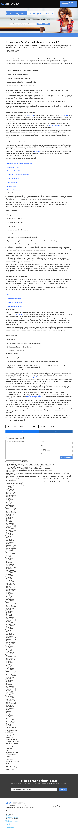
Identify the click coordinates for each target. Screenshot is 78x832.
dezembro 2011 (10, 709)
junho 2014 (9, 680)
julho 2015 (8, 661)
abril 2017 (8, 632)
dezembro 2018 (10, 602)
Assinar (62, 790)
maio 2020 (8, 577)
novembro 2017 (10, 621)
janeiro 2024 (9, 524)
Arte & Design (10, 734)
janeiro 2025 (9, 507)
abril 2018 (8, 614)
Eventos (7, 824)
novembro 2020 (10, 568)
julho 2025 (8, 498)
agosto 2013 (9, 693)
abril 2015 (8, 665)
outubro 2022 (10, 546)
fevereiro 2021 (10, 564)
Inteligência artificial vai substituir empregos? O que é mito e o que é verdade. (31, 464)
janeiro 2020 (9, 583)
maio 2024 (8, 518)
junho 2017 (9, 629)
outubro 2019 (10, 587)
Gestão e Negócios (11, 747)
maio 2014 (8, 681)
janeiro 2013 (9, 699)
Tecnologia (9, 760)
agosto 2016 (9, 643)
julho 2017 (8, 627)
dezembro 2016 (10, 637)
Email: (42, 445)
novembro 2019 (10, 586)
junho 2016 (9, 646)
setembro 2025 (10, 495)
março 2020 (9, 580)
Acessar (8, 765)
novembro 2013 (10, 690)
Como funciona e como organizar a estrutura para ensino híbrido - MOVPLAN (30, 482)
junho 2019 (9, 593)
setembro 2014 (10, 676)
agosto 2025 (9, 496)
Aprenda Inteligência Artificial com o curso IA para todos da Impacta (27, 469)
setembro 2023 (10, 530)
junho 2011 (9, 715)
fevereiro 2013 (10, 698)
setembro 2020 (10, 571)
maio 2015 (8, 664)
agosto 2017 (9, 626)
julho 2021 (8, 557)
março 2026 (9, 488)
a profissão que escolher (33, 396)
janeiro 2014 (9, 687)
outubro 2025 (10, 493)
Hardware (8, 748)
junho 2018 (9, 611)
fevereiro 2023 (10, 540)
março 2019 (9, 598)
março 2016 (9, 651)
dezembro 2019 (10, 585)
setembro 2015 (10, 659)
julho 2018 (8, 610)
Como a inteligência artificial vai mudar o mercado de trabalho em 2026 (28, 470)
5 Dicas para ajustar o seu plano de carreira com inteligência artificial (27, 466)
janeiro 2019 (9, 601)
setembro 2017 (10, 624)
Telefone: (43, 449)
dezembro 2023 (10, 526)
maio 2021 (8, 560)
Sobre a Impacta (9, 827)
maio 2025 (8, 501)
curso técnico (64, 115)
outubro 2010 (10, 721)
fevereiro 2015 (10, 668)
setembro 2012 (10, 704)
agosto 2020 (9, 573)
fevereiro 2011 (10, 720)
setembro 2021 (10, 554)
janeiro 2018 (9, 618)
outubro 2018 (10, 605)
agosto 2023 (9, 532)
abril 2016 (8, 649)
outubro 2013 (10, 692)
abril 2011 (8, 718)
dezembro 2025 (10, 492)
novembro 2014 (10, 673)
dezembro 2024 (10, 508)
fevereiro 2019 (10, 599)
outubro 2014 (10, 674)
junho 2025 (9, 499)
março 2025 (9, 504)
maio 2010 (8, 726)
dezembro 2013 (10, 689)
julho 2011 (8, 714)
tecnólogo (30, 115)
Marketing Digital (11, 752)
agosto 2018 (9, 608)
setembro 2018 (10, 607)
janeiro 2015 (9, 670)
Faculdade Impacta (11, 743)
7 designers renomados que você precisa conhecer (36, 485)
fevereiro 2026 (10, 489)
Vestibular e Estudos (12, 761)
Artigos (7, 815)
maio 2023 (8, 536)
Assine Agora (43, 24)
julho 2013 (8, 695)
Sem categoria (10, 758)
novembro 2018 (10, 604)
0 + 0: (42, 453)
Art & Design (9, 732)
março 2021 (9, 563)
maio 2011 (8, 717)
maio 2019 (8, 595)
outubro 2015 (10, 658)
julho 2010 (8, 724)
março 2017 (9, 633)
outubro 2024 (10, 511)
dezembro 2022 (10, 543)
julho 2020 (8, 574)
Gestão (7, 745)
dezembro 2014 (10, 671)
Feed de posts (10, 766)
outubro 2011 (10, 712)
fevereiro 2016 (10, 652)
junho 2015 (9, 662)
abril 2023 (8, 538)
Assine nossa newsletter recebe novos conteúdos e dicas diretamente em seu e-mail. (39, 784)
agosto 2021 (9, 555)
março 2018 (9, 615)
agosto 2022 (9, 549)
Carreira (8, 735)
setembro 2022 (10, 548)
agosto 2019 (9, 590)
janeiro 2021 (9, 565)
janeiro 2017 (9, 636)
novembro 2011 (10, 711)
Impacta (8, 750)
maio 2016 (8, 648)
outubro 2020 (10, 570)
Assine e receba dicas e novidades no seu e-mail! (30, 19)
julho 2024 (8, 516)
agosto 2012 (9, 705)
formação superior (54, 125)
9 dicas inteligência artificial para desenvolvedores (22, 467)
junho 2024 (9, 517)
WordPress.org (10, 769)
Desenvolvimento (11, 739)
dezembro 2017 (10, 620)
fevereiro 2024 (10, 523)
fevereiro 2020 (10, 582)
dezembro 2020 (10, 567)
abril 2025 (8, 502)
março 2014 (9, 684)
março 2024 (9, 521)
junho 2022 (9, 551)
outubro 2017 (10, 623)
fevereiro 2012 (10, 706)
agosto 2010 (9, 723)
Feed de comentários (12, 768)
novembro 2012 (10, 702)
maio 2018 (8, 612)
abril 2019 (8, 596)
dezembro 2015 (10, 655)
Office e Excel (10, 754)
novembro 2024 (10, 510)
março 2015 (9, 667)
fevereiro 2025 (10, 505)
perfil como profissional (41, 377)
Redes (7, 756)
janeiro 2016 (9, 654)
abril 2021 (8, 561)
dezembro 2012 (10, 701)
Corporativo (9, 737)
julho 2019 (8, 592)
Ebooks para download (11, 817)
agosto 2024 (9, 514)
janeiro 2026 (9, 491)
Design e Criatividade (12, 741)
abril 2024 (8, 520)
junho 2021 (9, 558)
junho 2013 (9, 696)
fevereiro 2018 (10, 617)
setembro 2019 (10, 589)
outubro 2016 (10, 640)
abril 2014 (8, 683)
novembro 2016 (10, 639)
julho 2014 (8, 679)
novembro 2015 (10, 657)
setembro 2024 (10, 513)
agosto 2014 (9, 677)
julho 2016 (8, 645)
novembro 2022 (10, 545)
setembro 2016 (10, 642)
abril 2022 (8, 552)
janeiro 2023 (9, 542)
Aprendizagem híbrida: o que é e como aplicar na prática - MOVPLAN (28, 479)
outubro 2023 (10, 529)
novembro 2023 (10, 527)
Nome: (42, 441)
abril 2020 (8, 579)
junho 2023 (9, 535)
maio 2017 (8, 630)
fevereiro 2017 (10, 634)
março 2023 (9, 539)
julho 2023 (8, 533)
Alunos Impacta (10, 730)
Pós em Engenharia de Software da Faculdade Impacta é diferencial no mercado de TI (38, 476)
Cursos (7, 826)
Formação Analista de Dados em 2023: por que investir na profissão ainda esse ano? (37, 473)
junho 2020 (9, 576)
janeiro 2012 (9, 708)
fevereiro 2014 (10, 686)
